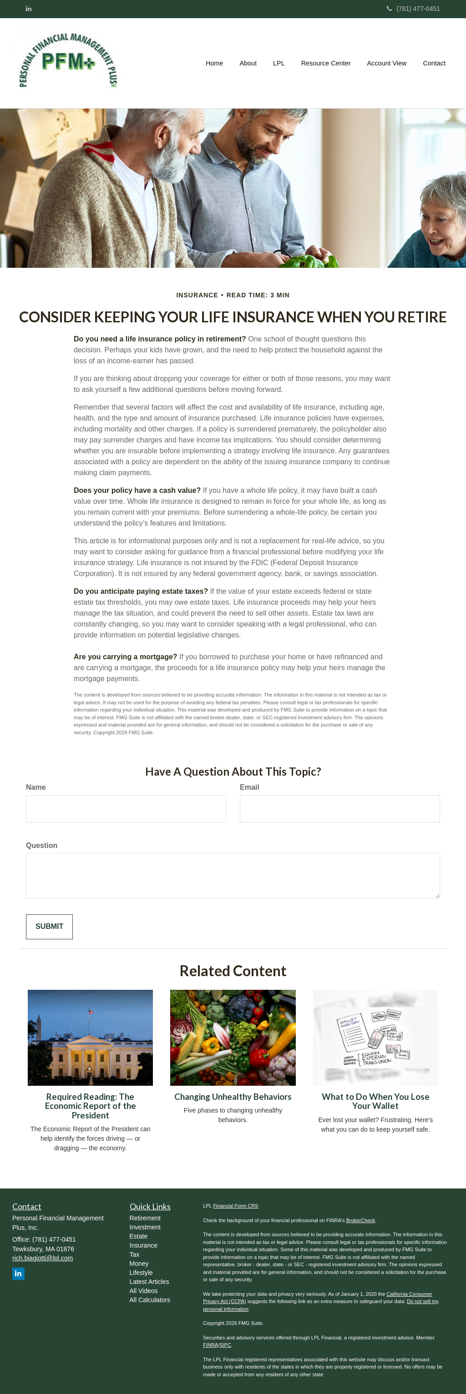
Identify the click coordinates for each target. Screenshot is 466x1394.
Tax (135, 1254)
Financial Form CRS (235, 1205)
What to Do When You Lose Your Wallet (376, 1101)
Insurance (143, 1245)
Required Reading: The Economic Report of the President (90, 1106)
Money (139, 1263)
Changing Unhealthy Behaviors (233, 1097)
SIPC (225, 1345)
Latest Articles (149, 1281)
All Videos (144, 1290)
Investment (145, 1227)
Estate (139, 1236)
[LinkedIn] (28, 8)
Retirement (145, 1218)
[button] (248, 63)
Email (249, 787)
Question (41, 845)
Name (36, 787)
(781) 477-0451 (413, 8)
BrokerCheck (360, 1220)
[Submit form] (49, 926)
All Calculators (150, 1300)
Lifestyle (141, 1272)
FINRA (210, 1345)
